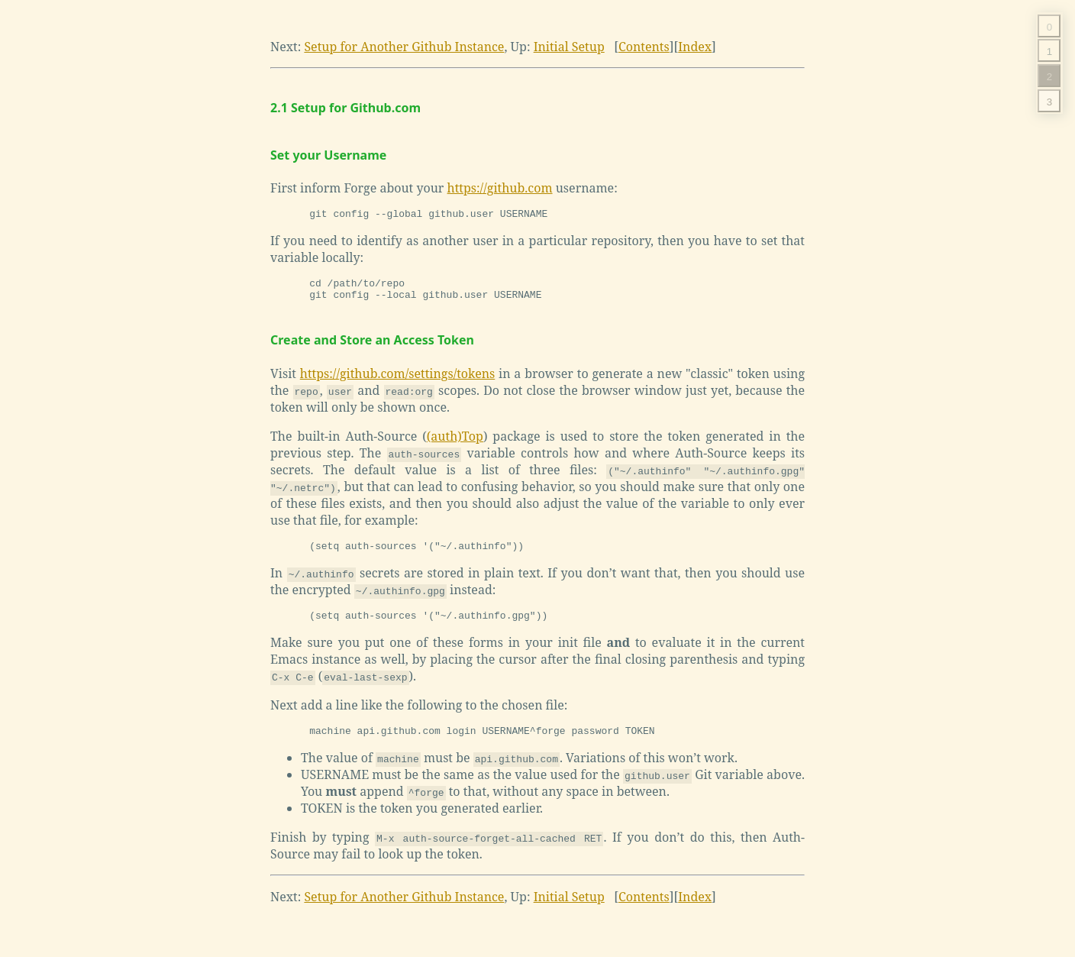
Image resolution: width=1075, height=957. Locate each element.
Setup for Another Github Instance (404, 46)
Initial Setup (569, 46)
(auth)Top (455, 443)
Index (695, 46)
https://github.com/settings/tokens (398, 380)
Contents (644, 46)
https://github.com (500, 187)
